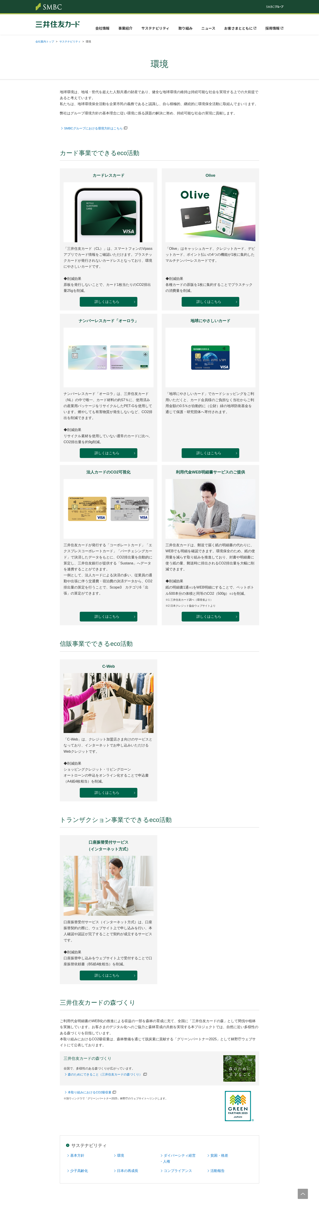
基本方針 (77, 1155)
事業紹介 (125, 28)
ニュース (208, 28)
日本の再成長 (127, 1171)
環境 (120, 1155)
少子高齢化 (79, 1171)
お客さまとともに (238, 28)
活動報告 (217, 1171)
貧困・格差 (219, 1155)
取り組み (185, 28)
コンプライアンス (178, 1171)
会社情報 (102, 28)
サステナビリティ (155, 28)
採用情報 (272, 28)
